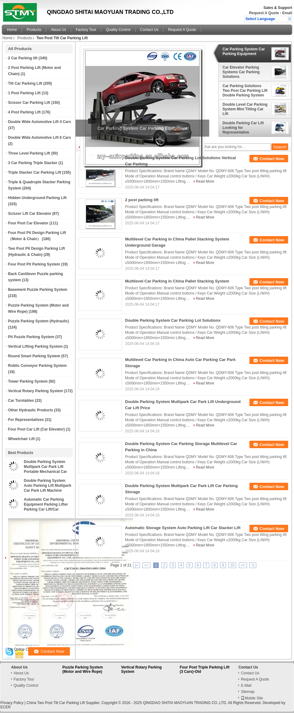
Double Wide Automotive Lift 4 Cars (39, 122)
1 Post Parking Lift (24, 93)
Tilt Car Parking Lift (25, 83)
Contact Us (149, 30)
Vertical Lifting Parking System (35, 346)
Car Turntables (21, 400)
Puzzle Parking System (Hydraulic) (38, 321)
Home (12, 30)
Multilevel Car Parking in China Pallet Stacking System (177, 281)
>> (243, 565)
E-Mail (246, 685)
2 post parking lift (141, 199)
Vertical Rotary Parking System (35, 391)
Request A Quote (264, 13)
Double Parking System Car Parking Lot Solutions (172, 320)
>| (252, 565)
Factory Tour (86, 30)
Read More (205, 181)
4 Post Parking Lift (24, 112)
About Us (58, 30)
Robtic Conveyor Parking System (37, 365)
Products (34, 30)
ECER (5, 707)
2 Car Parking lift (22, 58)
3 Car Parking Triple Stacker (32, 163)
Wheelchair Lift (21, 439)
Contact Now (272, 158)
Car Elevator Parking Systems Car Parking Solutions (241, 72)
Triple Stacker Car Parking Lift (34, 172)
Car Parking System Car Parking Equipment (244, 51)
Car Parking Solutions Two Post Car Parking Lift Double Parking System (245, 90)
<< (146, 565)
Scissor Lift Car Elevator (29, 213)
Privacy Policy (12, 703)
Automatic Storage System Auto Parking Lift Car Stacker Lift (182, 527)
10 (232, 565)
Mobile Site (252, 698)
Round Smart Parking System (34, 356)
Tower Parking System (28, 381)
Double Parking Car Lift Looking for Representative (243, 127)
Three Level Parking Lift (29, 153)
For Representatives (26, 420)
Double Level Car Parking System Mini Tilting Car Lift (245, 109)
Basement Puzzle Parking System (37, 289)
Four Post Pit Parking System (34, 264)
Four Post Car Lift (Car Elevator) (36, 429)
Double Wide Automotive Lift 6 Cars (39, 137)
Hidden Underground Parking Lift (37, 198)
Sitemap (247, 692)
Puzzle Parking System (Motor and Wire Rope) (83, 669)
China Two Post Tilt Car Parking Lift (55, 703)
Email (287, 13)
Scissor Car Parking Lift (29, 102)
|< (136, 565)
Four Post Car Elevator (28, 223)
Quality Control (118, 30)
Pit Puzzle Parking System (31, 337)
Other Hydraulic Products (30, 410)
